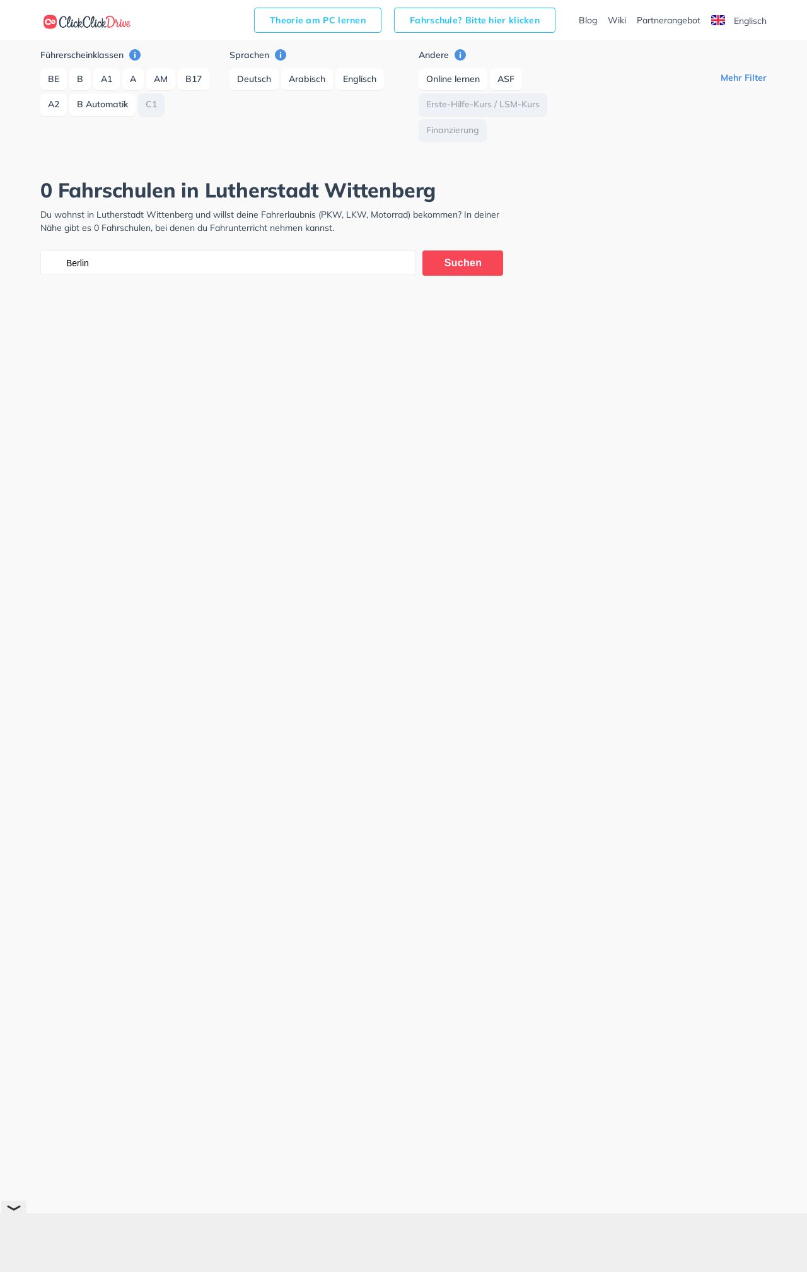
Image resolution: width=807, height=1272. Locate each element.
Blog (588, 20)
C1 (151, 104)
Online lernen (453, 79)
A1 (106, 79)
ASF (505, 79)
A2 (53, 104)
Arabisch (307, 79)
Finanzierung (452, 130)
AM (161, 79)
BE (53, 79)
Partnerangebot (668, 20)
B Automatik (102, 104)
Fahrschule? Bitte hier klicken (475, 20)
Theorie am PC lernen (318, 20)
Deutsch (254, 79)
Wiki (617, 20)
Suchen (463, 262)
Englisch (739, 20)
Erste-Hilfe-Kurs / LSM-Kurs (483, 104)
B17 (193, 79)
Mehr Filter (744, 77)
